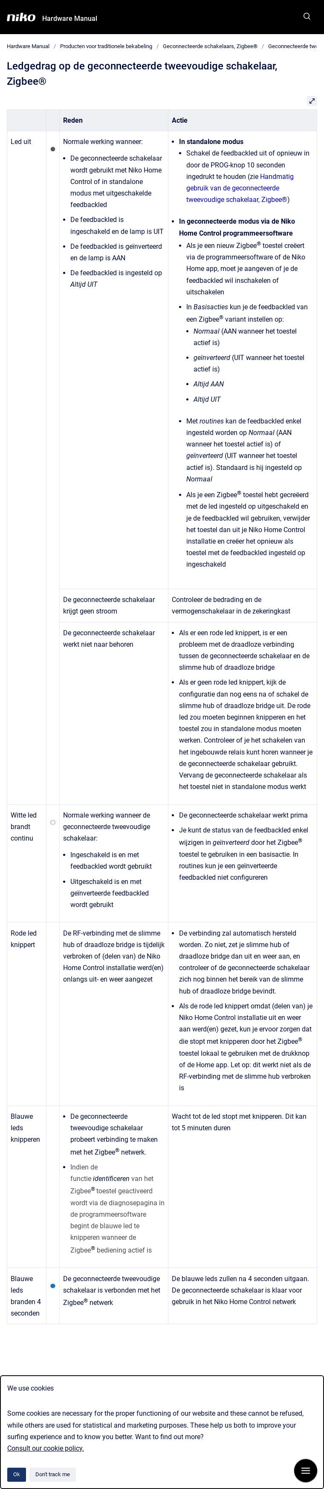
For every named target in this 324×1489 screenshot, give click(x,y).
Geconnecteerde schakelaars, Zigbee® (210, 46)
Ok (16, 1474)
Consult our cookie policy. (45, 1448)
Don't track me (52, 1474)
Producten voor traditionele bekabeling (106, 46)
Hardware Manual (69, 18)
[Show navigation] (305, 1470)
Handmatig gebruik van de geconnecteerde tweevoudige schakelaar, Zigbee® (240, 188)
